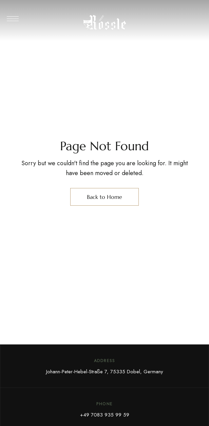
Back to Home (104, 196)
